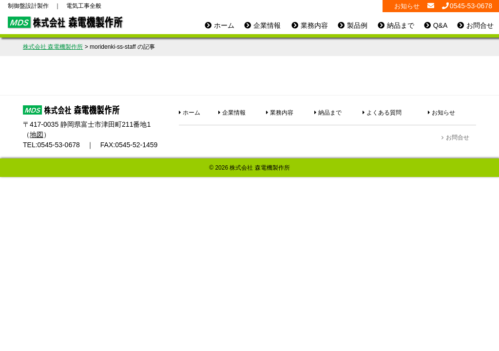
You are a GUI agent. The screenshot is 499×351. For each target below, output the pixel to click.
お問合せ (480, 25)
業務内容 (314, 25)
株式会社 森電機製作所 (259, 167)
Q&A (440, 25)
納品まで (400, 25)
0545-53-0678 (59, 145)
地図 (36, 134)
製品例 (357, 25)
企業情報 (267, 25)
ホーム (224, 25)
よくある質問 (384, 112)
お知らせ (407, 6)
